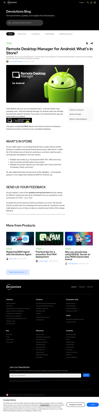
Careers (68, 339)
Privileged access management (14, 313)
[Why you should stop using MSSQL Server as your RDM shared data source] (79, 238)
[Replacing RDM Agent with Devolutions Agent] (20, 238)
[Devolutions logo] (13, 287)
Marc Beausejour (71, 264)
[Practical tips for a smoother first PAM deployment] (49, 238)
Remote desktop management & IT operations (18, 308)
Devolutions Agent (71, 306)
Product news (22, 34)
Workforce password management (15, 311)
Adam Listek (11, 259)
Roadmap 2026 (40, 320)
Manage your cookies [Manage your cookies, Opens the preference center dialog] (75, 406)
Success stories (40, 352)
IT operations (35, 34)
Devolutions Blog (18, 11)
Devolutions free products (42, 317)
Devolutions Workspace (42, 308)
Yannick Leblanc (42, 261)
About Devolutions (71, 337)
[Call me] (91, 2)
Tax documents (70, 344)
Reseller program (70, 342)
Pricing (8, 337)
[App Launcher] (95, 2)
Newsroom (69, 355)
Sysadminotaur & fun (66, 34)
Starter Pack (9, 306)
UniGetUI (38, 313)
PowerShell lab (49, 34)
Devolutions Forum (41, 339)
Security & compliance (71, 352)
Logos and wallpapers (71, 357)
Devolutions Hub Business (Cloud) (74, 319)
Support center (40, 334)
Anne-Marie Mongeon (14, 61)
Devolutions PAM (40, 311)
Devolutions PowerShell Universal (44, 306)
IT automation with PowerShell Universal (16, 318)
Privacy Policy (36, 381)
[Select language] (82, 2)
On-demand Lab (40, 349)
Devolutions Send (70, 303)
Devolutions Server (71, 322)
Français (82, 287)
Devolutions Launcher (71, 311)
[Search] (88, 2)
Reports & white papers (42, 355)
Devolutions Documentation (43, 337)
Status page (39, 357)
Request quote (10, 339)
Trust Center (69, 349)
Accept (93, 406)
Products (9, 43)
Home (10, 34)
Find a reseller (9, 342)
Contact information (71, 334)
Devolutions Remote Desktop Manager (46, 303)
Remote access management (13, 316)
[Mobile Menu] (4, 2)
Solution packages (11, 303)
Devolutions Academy (41, 342)
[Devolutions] (12, 2)
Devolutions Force (40, 347)
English (74, 287)
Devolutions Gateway (71, 308)
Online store (9, 334)
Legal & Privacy (70, 347)
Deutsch (90, 287)
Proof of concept (10, 323)
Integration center (10, 321)
